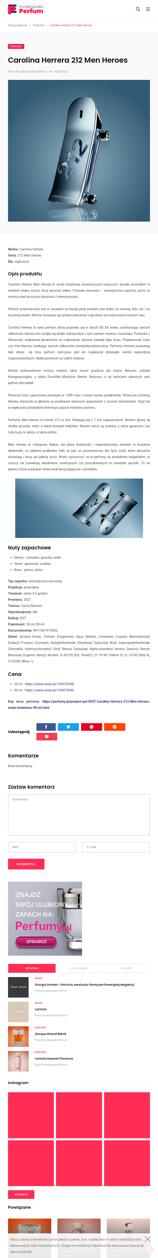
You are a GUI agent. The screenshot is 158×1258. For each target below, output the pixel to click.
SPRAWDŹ (21, 1194)
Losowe (126, 968)
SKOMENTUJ (26, 864)
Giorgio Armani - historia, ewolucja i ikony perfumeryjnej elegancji (84, 984)
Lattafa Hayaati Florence (54, 1058)
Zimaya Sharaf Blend (50, 1034)
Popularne (79, 968)
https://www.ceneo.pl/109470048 (49, 684)
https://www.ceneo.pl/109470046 (49, 690)
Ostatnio (31, 968)
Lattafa (40, 1009)
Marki (39, 978)
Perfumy (38, 25)
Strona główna (17, 25)
